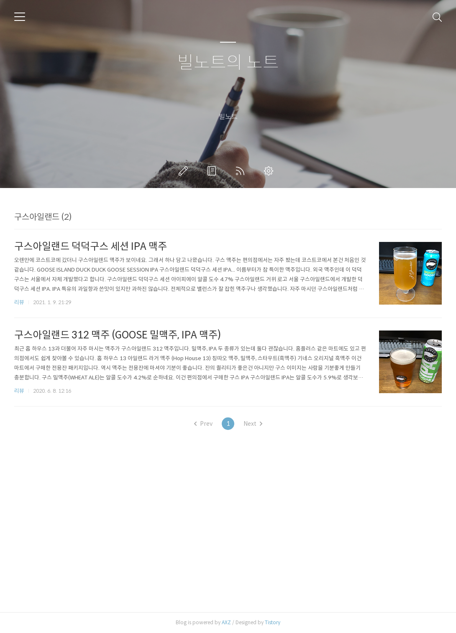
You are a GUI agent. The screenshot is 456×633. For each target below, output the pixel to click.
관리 (270, 171)
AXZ (226, 622)
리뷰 (19, 302)
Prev (203, 423)
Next (252, 423)
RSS (242, 171)
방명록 (213, 171)
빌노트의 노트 (228, 63)
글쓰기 (185, 171)
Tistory (272, 622)
